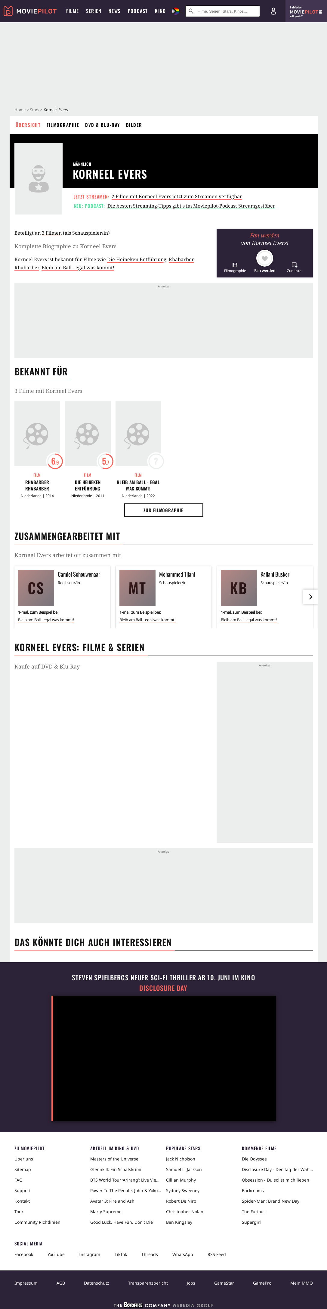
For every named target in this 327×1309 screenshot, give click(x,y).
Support (22, 1190)
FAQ (18, 1180)
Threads (149, 1254)
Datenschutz (96, 1283)
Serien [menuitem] (93, 10)
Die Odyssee (254, 1159)
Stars (34, 109)
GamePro (262, 1283)
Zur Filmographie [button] (163, 510)
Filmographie (63, 124)
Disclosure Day (163, 988)
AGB (61, 1283)
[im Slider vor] (310, 597)
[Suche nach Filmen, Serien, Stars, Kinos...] (222, 11)
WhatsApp (182, 1254)
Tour (18, 1211)
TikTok (121, 1254)
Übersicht (28, 124)
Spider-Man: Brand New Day (270, 1201)
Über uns (23, 1159)
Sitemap (22, 1169)
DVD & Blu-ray (102, 124)
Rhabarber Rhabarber (37, 485)
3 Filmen (52, 233)
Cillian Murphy (181, 1180)
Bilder (134, 124)
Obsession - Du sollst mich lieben (275, 1180)
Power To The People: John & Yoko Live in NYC (125, 1190)
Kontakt (22, 1201)
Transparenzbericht (148, 1283)
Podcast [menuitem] (138, 10)
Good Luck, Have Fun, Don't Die (121, 1222)
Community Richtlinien (37, 1222)
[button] (235, 267)
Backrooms (253, 1190)
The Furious (254, 1211)
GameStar (224, 1283)
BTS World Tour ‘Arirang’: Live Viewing (125, 1180)
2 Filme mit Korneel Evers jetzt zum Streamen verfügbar (177, 196)
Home (20, 109)
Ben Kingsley (179, 1222)
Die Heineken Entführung (136, 259)
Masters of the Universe (114, 1159)
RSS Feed (217, 1254)
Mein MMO (301, 1283)
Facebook (23, 1254)
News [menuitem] (115, 10)
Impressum (26, 1283)
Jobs (191, 1283)
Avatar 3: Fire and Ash (112, 1201)
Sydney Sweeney (182, 1190)
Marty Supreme (106, 1211)
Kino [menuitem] (160, 10)
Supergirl (251, 1222)
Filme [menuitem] (72, 10)
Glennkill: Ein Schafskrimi (115, 1169)
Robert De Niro (181, 1201)
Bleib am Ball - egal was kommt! (78, 267)
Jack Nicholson (180, 1159)
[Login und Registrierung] (273, 11)
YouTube (56, 1254)
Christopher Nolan (184, 1211)
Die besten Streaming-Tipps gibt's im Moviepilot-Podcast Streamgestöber (191, 205)
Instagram (89, 1254)
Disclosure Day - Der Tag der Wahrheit (277, 1169)
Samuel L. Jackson (184, 1169)
